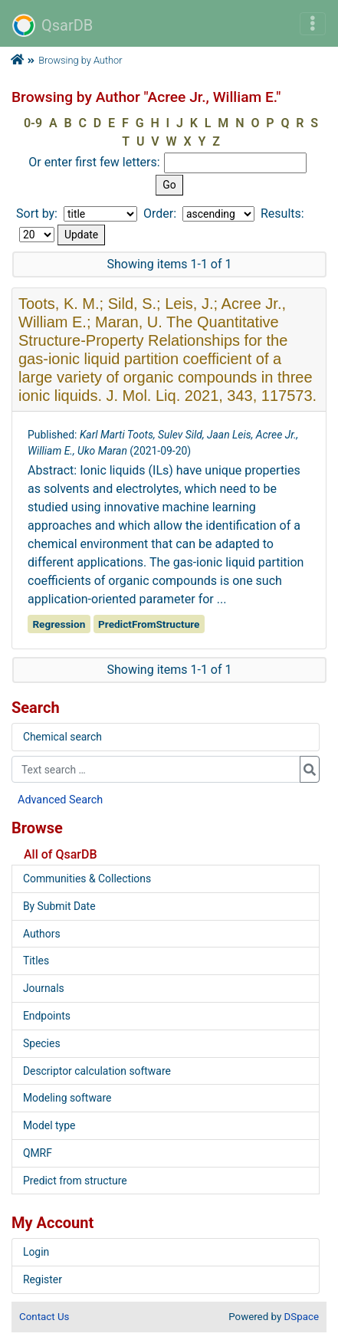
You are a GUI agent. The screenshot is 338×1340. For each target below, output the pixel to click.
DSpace (301, 1316)
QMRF (37, 1153)
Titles (36, 960)
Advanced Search (60, 799)
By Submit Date (59, 906)
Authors (42, 934)
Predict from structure (75, 1180)
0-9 (33, 123)
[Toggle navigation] (313, 23)
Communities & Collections (87, 878)
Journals (43, 988)
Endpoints (47, 1016)
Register (42, 1279)
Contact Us (44, 1316)
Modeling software (67, 1098)
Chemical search (62, 737)
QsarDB (52, 25)
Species (42, 1043)
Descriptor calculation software (97, 1071)
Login (36, 1252)
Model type (49, 1125)
